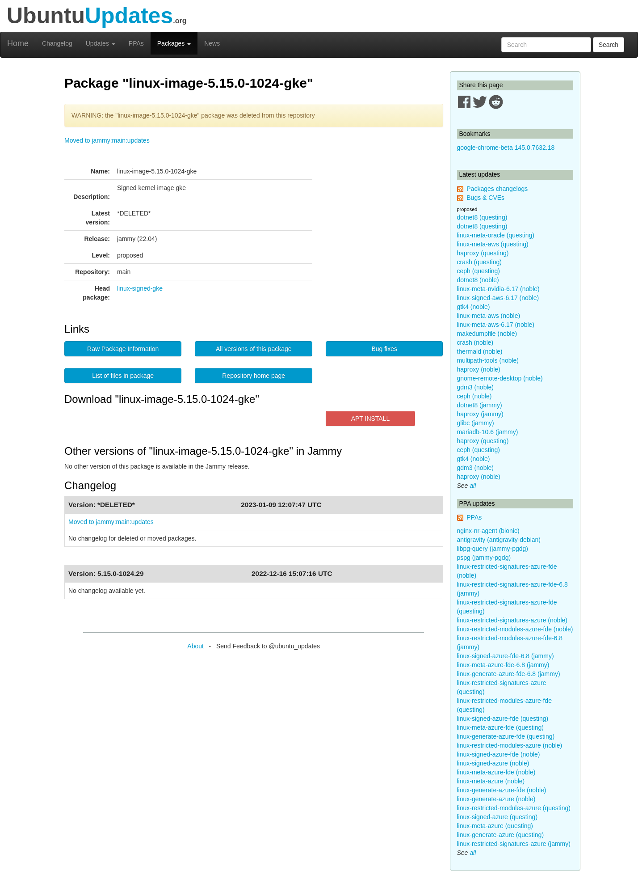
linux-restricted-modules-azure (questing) (514, 808)
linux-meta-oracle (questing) (496, 235)
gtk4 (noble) (473, 306)
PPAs (136, 43)
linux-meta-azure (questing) (495, 825)
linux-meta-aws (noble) (488, 315)
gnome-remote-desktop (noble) (500, 378)
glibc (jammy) (475, 423)
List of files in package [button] (123, 375)
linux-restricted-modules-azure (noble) (509, 745)
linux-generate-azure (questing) (500, 834)
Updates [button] (100, 43)
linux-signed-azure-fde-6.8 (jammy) (505, 656)
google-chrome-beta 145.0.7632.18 (506, 147)
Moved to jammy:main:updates (107, 140)
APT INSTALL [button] (370, 418)
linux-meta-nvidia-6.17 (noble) (498, 288)
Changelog (57, 43)
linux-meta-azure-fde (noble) (496, 772)
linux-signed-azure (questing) (497, 816)
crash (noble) (475, 342)
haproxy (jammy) (480, 414)
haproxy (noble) (478, 369)
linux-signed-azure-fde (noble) (498, 754)
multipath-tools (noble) (488, 360)
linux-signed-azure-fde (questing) (503, 718)
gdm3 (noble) (475, 387)
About (195, 646)
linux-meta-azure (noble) (491, 781)
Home (18, 43)
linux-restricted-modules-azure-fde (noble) (515, 629)
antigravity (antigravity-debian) (499, 539)
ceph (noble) (474, 396)
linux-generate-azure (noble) (496, 799)
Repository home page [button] (253, 375)
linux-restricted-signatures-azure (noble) (512, 620)
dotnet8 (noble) (478, 279)
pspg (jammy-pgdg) (484, 557)
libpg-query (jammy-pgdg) (493, 548)
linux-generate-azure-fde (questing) (506, 736)
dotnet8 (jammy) (479, 405)
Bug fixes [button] (384, 348)
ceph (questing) (478, 271)
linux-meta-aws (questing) (493, 244)
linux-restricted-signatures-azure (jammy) (514, 843)
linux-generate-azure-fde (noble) (501, 790)
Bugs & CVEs (485, 197)
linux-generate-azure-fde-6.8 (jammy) (508, 673)
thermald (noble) (480, 351)
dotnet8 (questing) (482, 217)
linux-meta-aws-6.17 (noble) (496, 324)
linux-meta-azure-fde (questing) (500, 727)
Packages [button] (174, 43)
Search (608, 44)
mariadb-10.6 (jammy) (487, 432)
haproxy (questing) (483, 253)
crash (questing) (479, 262)
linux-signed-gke (140, 288)
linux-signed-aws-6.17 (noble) (498, 297)
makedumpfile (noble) (487, 333)
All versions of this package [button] (254, 348)
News (212, 43)
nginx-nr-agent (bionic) (488, 530)
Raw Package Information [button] (123, 348)
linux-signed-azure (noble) (493, 763)
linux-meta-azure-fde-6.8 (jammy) (503, 664)
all (473, 485)
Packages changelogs (497, 188)
